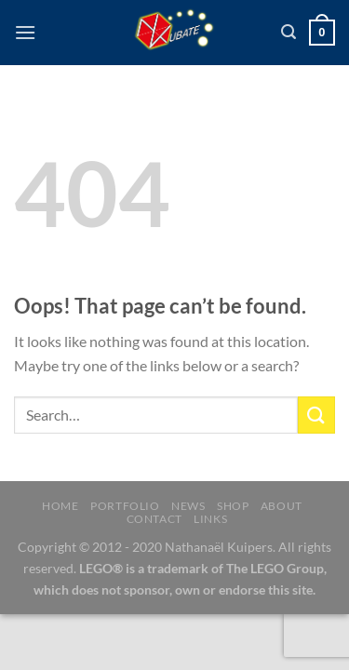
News (188, 506)
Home (60, 506)
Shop (232, 506)
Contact (154, 519)
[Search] (288, 32)
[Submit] (316, 414)
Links (210, 519)
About (281, 506)
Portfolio (125, 506)
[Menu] (25, 32)
